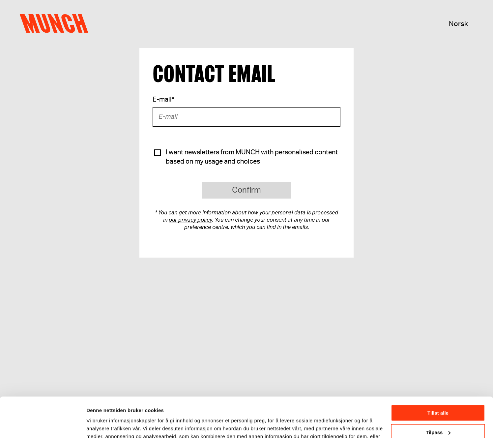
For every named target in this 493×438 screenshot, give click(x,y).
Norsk (458, 23)
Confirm (246, 190)
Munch (57, 23)
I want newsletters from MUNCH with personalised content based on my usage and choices (252, 157)
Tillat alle (438, 375)
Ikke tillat (438, 414)
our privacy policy (190, 220)
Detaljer (95, 424)
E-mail (163, 99)
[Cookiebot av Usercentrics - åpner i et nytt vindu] (43, 425)
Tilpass (438, 394)
